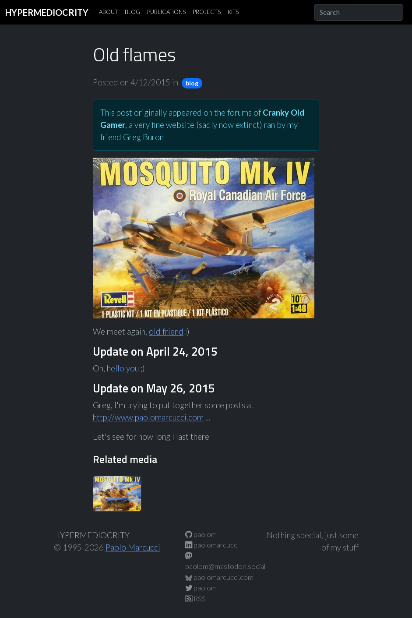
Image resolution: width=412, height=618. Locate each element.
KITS (233, 11)
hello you (123, 368)
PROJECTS (207, 11)
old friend (166, 331)
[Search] (358, 12)
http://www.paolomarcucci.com (148, 417)
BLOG (132, 11)
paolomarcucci (212, 544)
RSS (195, 598)
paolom (201, 534)
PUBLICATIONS (166, 11)
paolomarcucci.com (219, 577)
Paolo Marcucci (133, 547)
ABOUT (108, 11)
